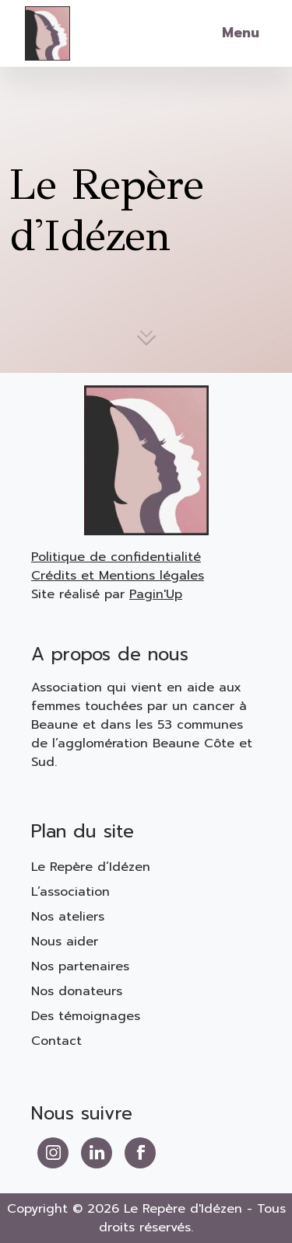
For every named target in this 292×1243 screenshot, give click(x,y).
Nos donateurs (76, 991)
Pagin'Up (155, 594)
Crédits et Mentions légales (117, 575)
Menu (240, 33)
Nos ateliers (67, 916)
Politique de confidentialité (116, 557)
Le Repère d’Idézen (90, 867)
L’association (70, 892)
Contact (56, 1041)
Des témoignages (85, 1016)
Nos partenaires (80, 966)
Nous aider (64, 941)
